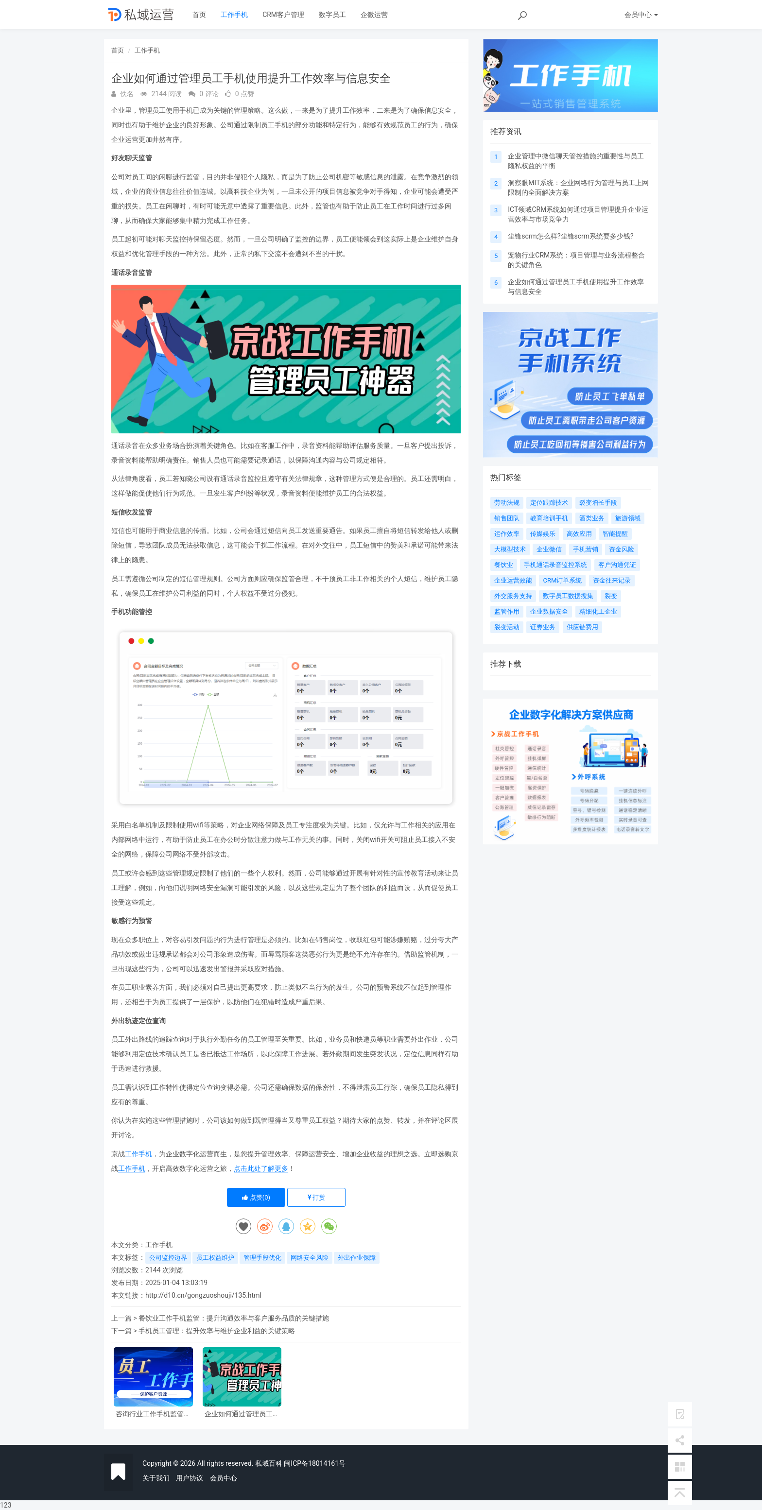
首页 (199, 14)
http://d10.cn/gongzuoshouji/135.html (203, 1295)
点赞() (256, 1197)
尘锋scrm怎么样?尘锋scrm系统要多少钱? (570, 236)
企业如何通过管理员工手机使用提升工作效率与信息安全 (242, 1414)
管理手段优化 (262, 1257)
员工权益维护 (215, 1257)
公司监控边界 (168, 1257)
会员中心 (223, 1478)
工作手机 (234, 14)
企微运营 (374, 14)
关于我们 (156, 1478)
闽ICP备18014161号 (315, 1463)
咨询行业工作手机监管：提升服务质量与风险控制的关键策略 (153, 1414)
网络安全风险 (310, 1257)
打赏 (316, 1197)
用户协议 (189, 1478)
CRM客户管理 (283, 14)
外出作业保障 (357, 1257)
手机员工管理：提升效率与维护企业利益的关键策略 (217, 1331)
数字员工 (332, 14)
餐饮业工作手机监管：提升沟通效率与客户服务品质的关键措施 (234, 1318)
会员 (641, 14)
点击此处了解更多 (261, 1168)
